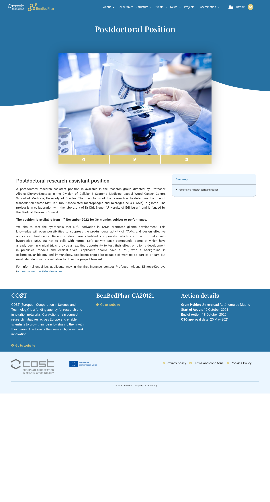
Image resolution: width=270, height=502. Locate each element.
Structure (144, 7)
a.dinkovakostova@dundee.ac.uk (39, 271)
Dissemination (208, 7)
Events (161, 7)
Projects (189, 7)
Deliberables (125, 7)
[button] (83, 159)
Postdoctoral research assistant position (198, 190)
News (175, 7)
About (108, 7)
